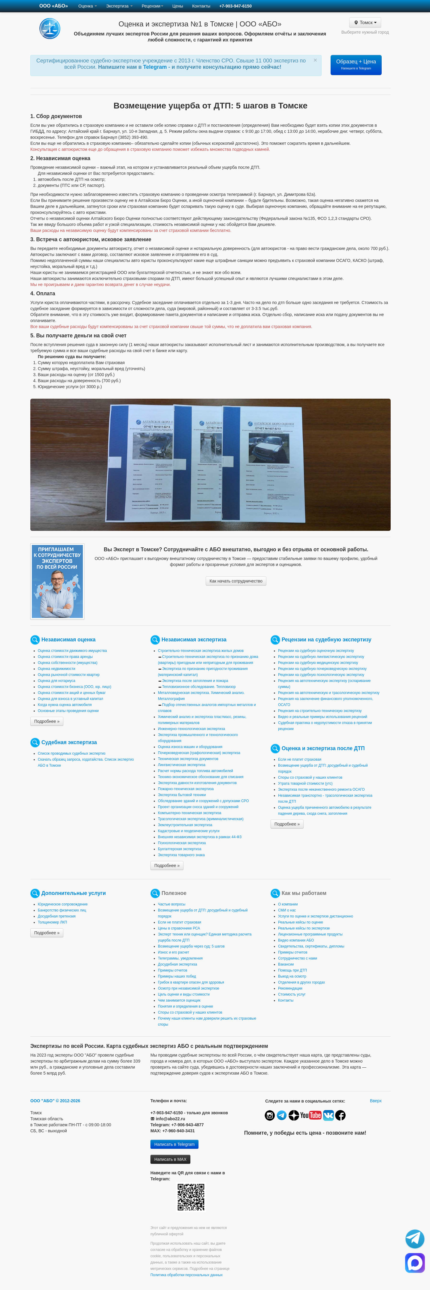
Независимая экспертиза (194, 640)
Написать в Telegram (174, 1144)
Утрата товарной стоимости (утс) (305, 783)
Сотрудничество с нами (297, 958)
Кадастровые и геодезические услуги (189, 831)
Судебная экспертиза (69, 742)
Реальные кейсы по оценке (300, 922)
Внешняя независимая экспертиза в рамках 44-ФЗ (199, 837)
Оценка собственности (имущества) (67, 663)
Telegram (155, 67)
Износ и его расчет (173, 952)
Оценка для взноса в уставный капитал (70, 699)
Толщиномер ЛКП (52, 922)
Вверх (376, 1100)
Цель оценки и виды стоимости (184, 994)
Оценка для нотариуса (56, 681)
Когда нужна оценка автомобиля (65, 705)
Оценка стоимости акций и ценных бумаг (72, 693)
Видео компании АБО (296, 940)
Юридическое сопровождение (63, 904)
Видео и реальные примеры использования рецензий (322, 717)
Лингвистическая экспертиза (181, 765)
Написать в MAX (170, 1159)
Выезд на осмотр (292, 976)
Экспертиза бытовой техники (182, 795)
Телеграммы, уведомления (180, 958)
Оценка (87, 6)
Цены (177, 6)
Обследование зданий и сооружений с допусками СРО (203, 801)
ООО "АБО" (42, 1100)
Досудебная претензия (57, 916)
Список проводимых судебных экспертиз (71, 753)
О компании (288, 904)
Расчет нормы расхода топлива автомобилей (195, 771)
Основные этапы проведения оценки (68, 711)
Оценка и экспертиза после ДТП (323, 748)
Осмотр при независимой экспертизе (188, 988)
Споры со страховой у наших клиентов (310, 777)
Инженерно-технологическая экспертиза (191, 729)
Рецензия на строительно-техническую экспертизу (320, 711)
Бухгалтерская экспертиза (179, 849)
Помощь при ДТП (292, 970)
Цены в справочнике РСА (179, 928)
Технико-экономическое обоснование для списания (201, 777)
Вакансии (286, 964)
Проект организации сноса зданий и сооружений (198, 807)
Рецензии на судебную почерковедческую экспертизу (322, 669)
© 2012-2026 (68, 1100)
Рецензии (152, 6)
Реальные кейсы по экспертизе (304, 928)
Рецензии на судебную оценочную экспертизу (316, 651)
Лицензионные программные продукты (310, 934)
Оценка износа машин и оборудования (190, 747)
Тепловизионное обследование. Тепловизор (199, 687)
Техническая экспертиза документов (188, 759)
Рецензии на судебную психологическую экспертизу (321, 675)
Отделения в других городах (301, 982)
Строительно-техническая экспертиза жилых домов (201, 651)
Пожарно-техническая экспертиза (186, 789)
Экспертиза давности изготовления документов (197, 783)
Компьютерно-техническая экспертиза (189, 813)
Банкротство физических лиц (62, 910)
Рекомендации (290, 988)
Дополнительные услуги (73, 893)
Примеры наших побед (177, 976)
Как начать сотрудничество (236, 581)
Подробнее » (46, 721)
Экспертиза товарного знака (181, 855)
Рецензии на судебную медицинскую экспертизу (318, 663)
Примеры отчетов (172, 970)
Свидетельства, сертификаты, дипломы (311, 946)
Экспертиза (119, 6)
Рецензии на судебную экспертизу (326, 640)
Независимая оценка (68, 640)
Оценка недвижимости (56, 669)
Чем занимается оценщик (179, 1000)
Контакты (201, 6)
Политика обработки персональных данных (186, 1275)
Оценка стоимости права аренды (65, 657)
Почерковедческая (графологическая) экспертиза (199, 753)
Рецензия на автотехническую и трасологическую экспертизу (329, 693)
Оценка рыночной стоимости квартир (69, 675)
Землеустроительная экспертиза (185, 825)
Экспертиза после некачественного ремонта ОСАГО (321, 789)
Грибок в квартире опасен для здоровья (191, 982)
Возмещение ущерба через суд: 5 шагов (191, 946)
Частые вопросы (171, 904)
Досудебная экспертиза (177, 964)
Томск (365, 22)
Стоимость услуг (292, 994)
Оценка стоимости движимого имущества (72, 651)
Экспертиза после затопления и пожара (195, 681)
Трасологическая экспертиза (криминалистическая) (201, 819)
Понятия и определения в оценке (185, 1006)
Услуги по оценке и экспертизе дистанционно (315, 916)
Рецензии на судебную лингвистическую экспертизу (321, 657)
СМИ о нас (287, 910)
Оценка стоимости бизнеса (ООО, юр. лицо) (74, 687)
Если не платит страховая (299, 759)
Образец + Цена (356, 64)
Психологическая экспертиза (182, 843)
